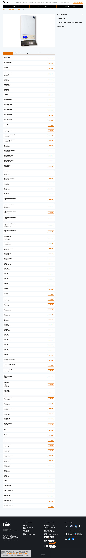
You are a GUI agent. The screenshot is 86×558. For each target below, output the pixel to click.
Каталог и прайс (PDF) (28, 2)
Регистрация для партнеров (51, 534)
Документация (69, 6)
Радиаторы (26, 530)
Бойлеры (25, 528)
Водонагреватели (28, 527)
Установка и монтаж (57, 2)
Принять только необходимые (16, 555)
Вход (45, 533)
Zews (19, 9)
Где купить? (48, 2)
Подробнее (51, 58)
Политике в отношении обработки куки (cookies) (18, 553)
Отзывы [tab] (39, 53)
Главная (4, 9)
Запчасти (16, 6)
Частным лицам (18, 2)
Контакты (66, 2)
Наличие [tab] (50, 53)
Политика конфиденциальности (10, 540)
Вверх (43, 555)
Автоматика (26, 531)
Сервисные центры (39, 2)
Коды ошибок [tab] (18, 53)
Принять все (5, 555)
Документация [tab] (29, 53)
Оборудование (43, 6)
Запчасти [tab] (8, 53)
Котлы (25, 525)
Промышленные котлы (29, 534)
